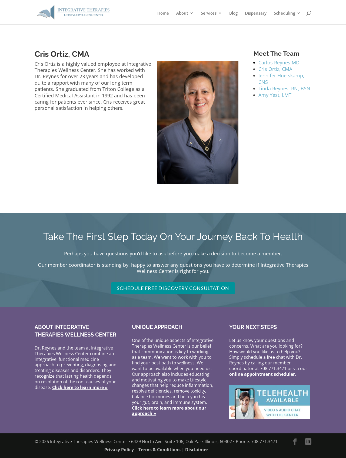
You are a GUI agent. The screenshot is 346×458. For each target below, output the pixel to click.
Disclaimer (196, 450)
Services (209, 13)
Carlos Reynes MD (279, 62)
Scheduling (284, 13)
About (182, 13)
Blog (233, 13)
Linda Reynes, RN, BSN (284, 88)
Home (163, 13)
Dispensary (256, 13)
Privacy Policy (119, 450)
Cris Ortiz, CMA (275, 69)
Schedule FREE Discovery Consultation (173, 288)
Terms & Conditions (159, 450)
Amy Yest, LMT (274, 95)
